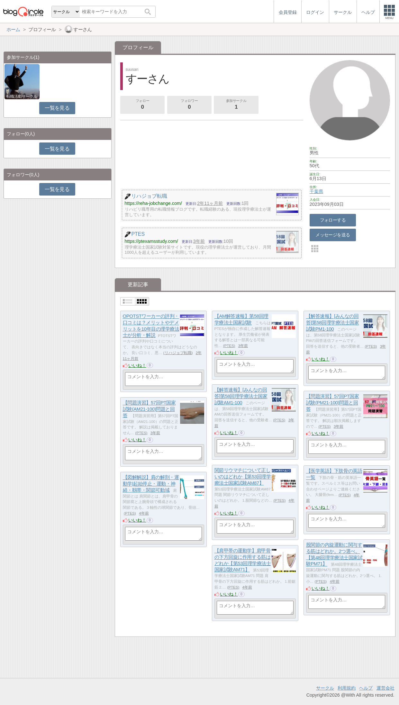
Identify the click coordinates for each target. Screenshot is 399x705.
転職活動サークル (21, 96)
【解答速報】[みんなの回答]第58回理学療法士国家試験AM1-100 (241, 396)
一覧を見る (57, 108)
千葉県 (316, 191)
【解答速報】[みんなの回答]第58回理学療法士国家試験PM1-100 (332, 323)
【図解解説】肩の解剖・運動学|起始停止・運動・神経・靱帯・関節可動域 (151, 484)
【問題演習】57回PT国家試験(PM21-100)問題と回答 (332, 403)
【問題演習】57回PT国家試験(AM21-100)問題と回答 (149, 409)
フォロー (142, 105)
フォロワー (189, 105)
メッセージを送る (332, 234)
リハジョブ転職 (178, 353)
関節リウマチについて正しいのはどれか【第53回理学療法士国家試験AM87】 (242, 477)
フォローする (333, 220)
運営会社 (385, 688)
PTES (229, 346)
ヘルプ (366, 688)
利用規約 (347, 688)
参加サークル (236, 105)
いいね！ (137, 365)
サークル (325, 688)
